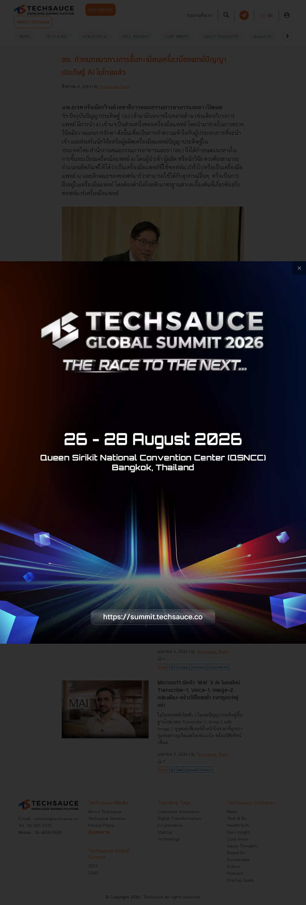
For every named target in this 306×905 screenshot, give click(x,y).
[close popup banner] (299, 268)
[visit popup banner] (153, 452)
